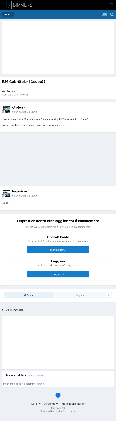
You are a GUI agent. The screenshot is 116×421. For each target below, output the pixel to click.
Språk (35, 403)
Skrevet (24, 111)
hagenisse (19, 191)
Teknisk (24, 94)
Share (28, 295)
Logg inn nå (58, 274)
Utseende (51, 403)
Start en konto (58, 249)
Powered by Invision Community (58, 411)
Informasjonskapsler (73, 403)
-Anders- (11, 91)
